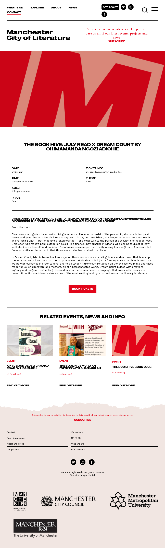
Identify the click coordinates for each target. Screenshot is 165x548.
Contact (14, 12)
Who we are (77, 444)
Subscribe (116, 41)
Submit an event (16, 438)
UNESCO (76, 438)
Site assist (110, 7)
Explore (37, 7)
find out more (18, 385)
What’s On (15, 7)
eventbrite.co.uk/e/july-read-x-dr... (104, 171)
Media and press (15, 444)
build (92, 475)
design (83, 475)
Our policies (13, 449)
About (56, 7)
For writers (77, 432)
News (73, 7)
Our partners (78, 449)
